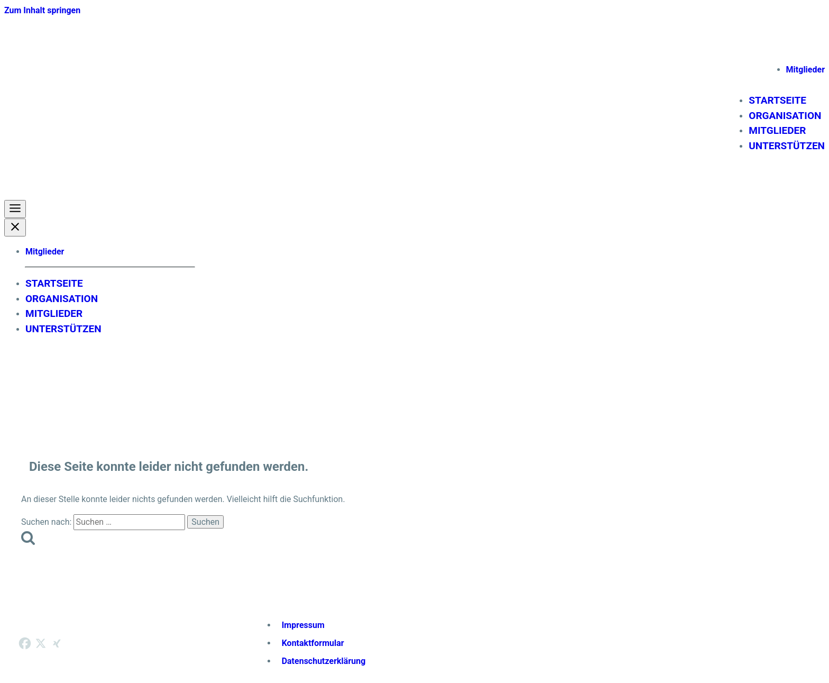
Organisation (785, 116)
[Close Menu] (15, 227)
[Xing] (57, 643)
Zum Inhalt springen (42, 10)
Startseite (777, 100)
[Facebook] (25, 643)
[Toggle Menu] (15, 209)
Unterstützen (787, 146)
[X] (41, 643)
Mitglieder (805, 70)
